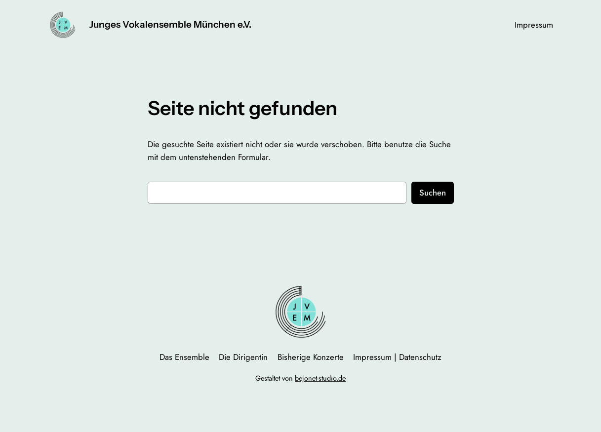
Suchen (432, 192)
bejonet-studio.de (320, 378)
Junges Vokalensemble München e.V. (170, 24)
